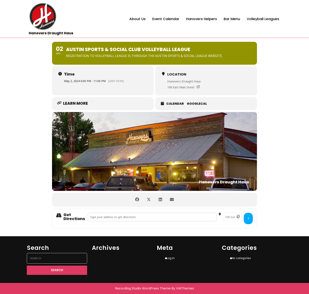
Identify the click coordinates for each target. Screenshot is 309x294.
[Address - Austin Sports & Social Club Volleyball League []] (152, 217)
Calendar (175, 104)
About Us (137, 18)
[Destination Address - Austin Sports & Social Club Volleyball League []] (232, 217)
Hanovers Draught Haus (51, 33)
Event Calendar (165, 18)
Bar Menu (232, 18)
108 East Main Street (181, 87)
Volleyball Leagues (263, 18)
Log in (171, 258)
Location (176, 74)
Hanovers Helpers (201, 18)
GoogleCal (197, 104)
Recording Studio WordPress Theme (143, 288)
